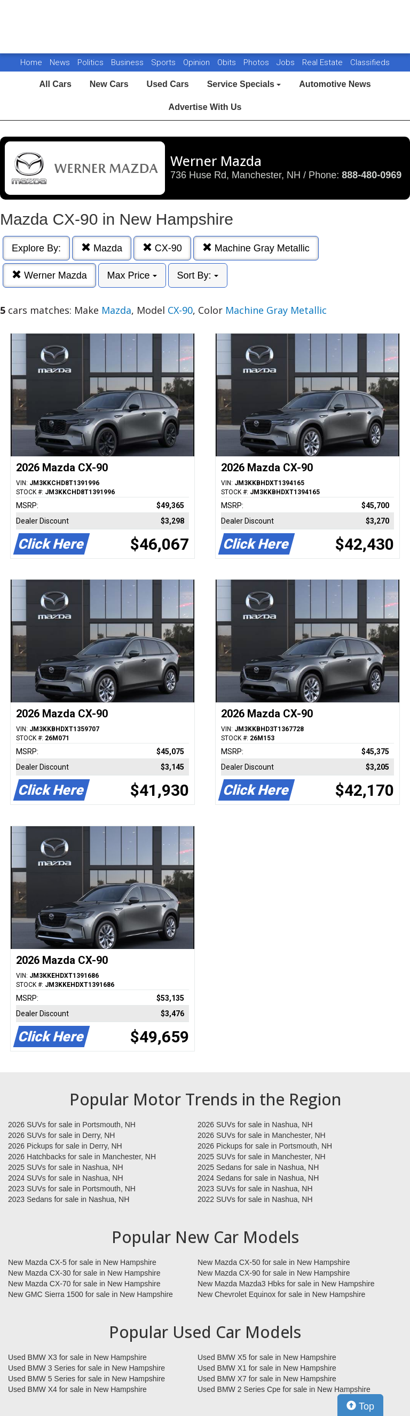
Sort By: (197, 275)
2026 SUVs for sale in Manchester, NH (262, 1135)
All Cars (55, 84)
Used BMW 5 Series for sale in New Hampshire (86, 1378)
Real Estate (323, 62)
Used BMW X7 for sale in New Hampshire (267, 1378)
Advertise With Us (205, 107)
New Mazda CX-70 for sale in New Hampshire (84, 1283)
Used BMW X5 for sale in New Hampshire (267, 1357)
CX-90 (162, 248)
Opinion (197, 62)
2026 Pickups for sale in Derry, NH (65, 1146)
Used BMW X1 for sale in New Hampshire (267, 1368)
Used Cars (168, 84)
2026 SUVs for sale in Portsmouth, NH (72, 1124)
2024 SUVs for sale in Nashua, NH (65, 1178)
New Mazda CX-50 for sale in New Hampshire (274, 1262)
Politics (90, 62)
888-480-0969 (371, 175)
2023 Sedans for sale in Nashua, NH (68, 1199)
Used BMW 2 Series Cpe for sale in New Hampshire (284, 1389)
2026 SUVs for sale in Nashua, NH (255, 1124)
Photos (257, 62)
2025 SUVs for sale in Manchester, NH (262, 1156)
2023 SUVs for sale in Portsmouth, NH (72, 1188)
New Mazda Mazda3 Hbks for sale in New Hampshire (286, 1283)
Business (128, 62)
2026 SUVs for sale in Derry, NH (61, 1135)
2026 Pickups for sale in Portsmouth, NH (265, 1146)
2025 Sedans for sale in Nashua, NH (258, 1167)
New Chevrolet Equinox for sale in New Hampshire (281, 1294)
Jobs (287, 62)
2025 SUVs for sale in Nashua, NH (65, 1167)
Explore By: (36, 248)
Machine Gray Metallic (256, 248)
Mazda (101, 248)
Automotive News (334, 84)
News (60, 62)
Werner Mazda (49, 275)
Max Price (132, 275)
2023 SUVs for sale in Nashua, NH (255, 1188)
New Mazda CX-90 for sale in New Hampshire (274, 1273)
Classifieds (370, 62)
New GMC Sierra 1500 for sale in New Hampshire (90, 1294)
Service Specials (244, 84)
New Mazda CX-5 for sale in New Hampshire (82, 1262)
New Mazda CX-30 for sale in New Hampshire (84, 1273)
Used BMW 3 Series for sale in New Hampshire (86, 1368)
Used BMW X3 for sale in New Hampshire (77, 1357)
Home (31, 62)
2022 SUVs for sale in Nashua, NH (255, 1199)
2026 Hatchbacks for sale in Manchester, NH (82, 1156)
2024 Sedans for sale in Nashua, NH (258, 1178)
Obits (227, 62)
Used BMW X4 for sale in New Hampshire (77, 1389)
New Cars (109, 84)
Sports (164, 62)
